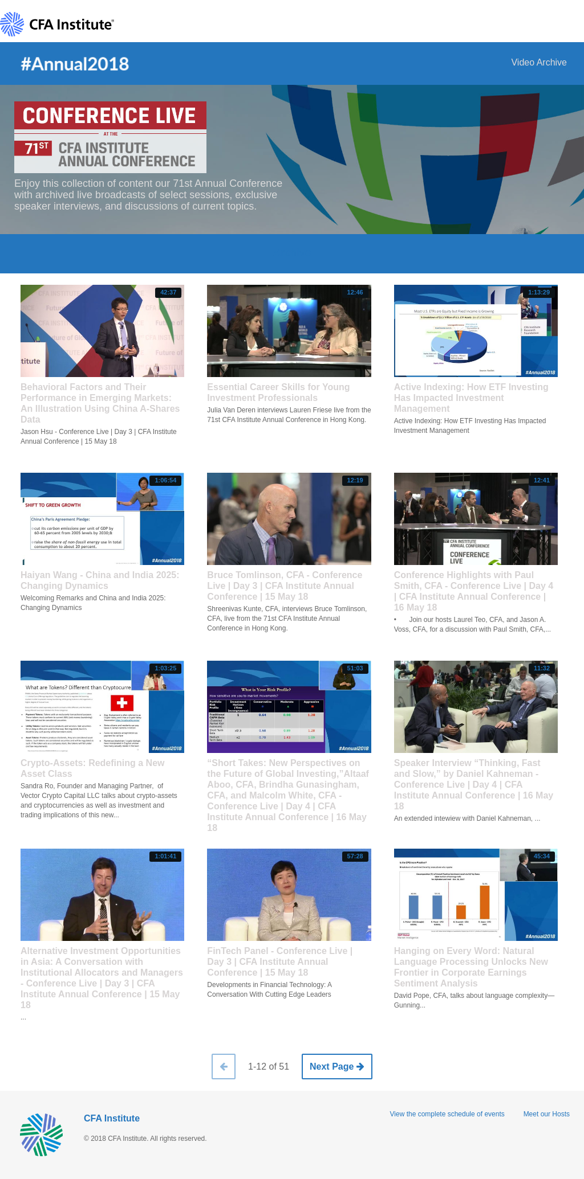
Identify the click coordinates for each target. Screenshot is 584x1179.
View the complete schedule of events (447, 1114)
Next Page (337, 1066)
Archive (292, 252)
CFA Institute (112, 1118)
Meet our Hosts (547, 1114)
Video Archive (539, 62)
